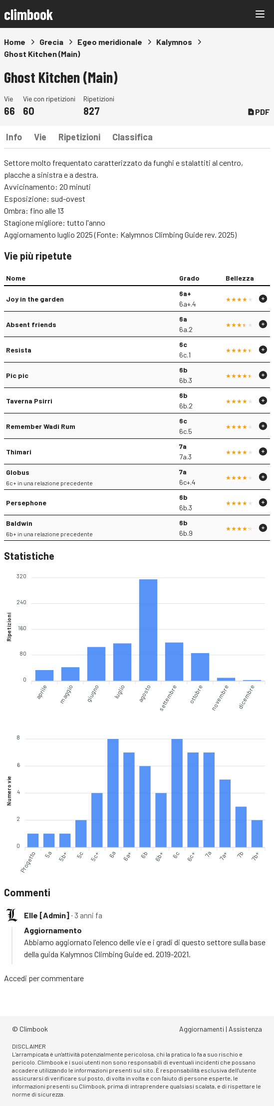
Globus (17, 472)
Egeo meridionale (109, 41)
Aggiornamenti (201, 1029)
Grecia (51, 41)
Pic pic (17, 375)
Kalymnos (174, 41)
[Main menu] (260, 14)
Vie (40, 136)
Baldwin (19, 523)
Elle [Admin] (46, 915)
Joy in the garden (35, 299)
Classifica (132, 136)
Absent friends (31, 324)
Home (14, 41)
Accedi (15, 978)
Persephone (26, 502)
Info (14, 136)
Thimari (18, 451)
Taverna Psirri (29, 400)
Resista (18, 350)
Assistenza (245, 1029)
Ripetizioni (79, 136)
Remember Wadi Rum (40, 426)
